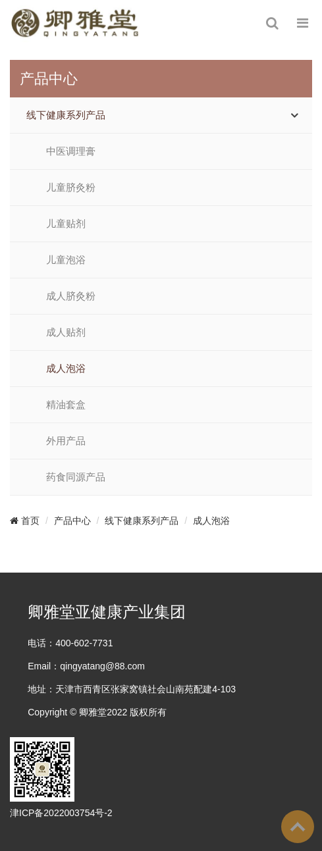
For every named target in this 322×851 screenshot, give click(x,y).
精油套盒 (66, 405)
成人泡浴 (66, 368)
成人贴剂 (66, 332)
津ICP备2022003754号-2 (61, 813)
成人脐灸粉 (70, 296)
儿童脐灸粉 (70, 187)
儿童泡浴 (66, 260)
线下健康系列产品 (65, 115)
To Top (297, 826)
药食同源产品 (75, 477)
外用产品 (66, 441)
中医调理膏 (70, 151)
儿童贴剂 (66, 224)
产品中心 (72, 520)
